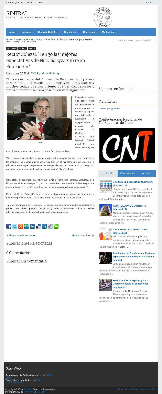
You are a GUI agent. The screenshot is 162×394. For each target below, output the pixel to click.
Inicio (12, 32)
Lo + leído (108, 173)
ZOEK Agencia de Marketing (45, 73)
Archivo (146, 173)
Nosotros (26, 32)
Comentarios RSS (148, 389)
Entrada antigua (81, 235)
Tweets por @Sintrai (109, 108)
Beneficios (70, 32)
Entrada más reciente (22, 235)
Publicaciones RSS (127, 389)
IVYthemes (29, 392)
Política (32, 49)
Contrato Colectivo (48, 32)
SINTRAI (16, 13)
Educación (11, 49)
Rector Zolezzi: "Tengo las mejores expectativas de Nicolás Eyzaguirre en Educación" (45, 61)
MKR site (41, 392)
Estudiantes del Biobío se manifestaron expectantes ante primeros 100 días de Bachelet (134, 256)
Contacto (149, 2)
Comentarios (127, 173)
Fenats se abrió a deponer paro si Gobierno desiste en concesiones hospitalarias (130, 283)
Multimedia (108, 32)
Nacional (22, 49)
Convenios (89, 32)
